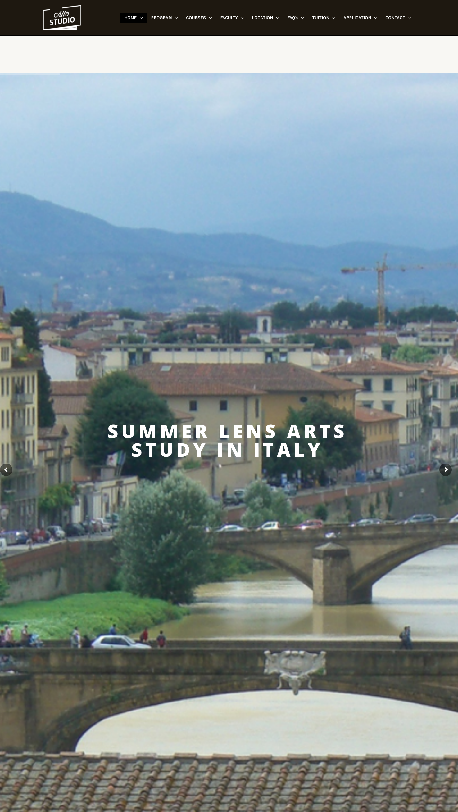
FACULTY (229, 18)
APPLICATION (357, 18)
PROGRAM (161, 18)
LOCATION (262, 18)
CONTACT (395, 18)
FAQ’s (292, 18)
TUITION (320, 18)
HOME (130, 18)
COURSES (196, 18)
